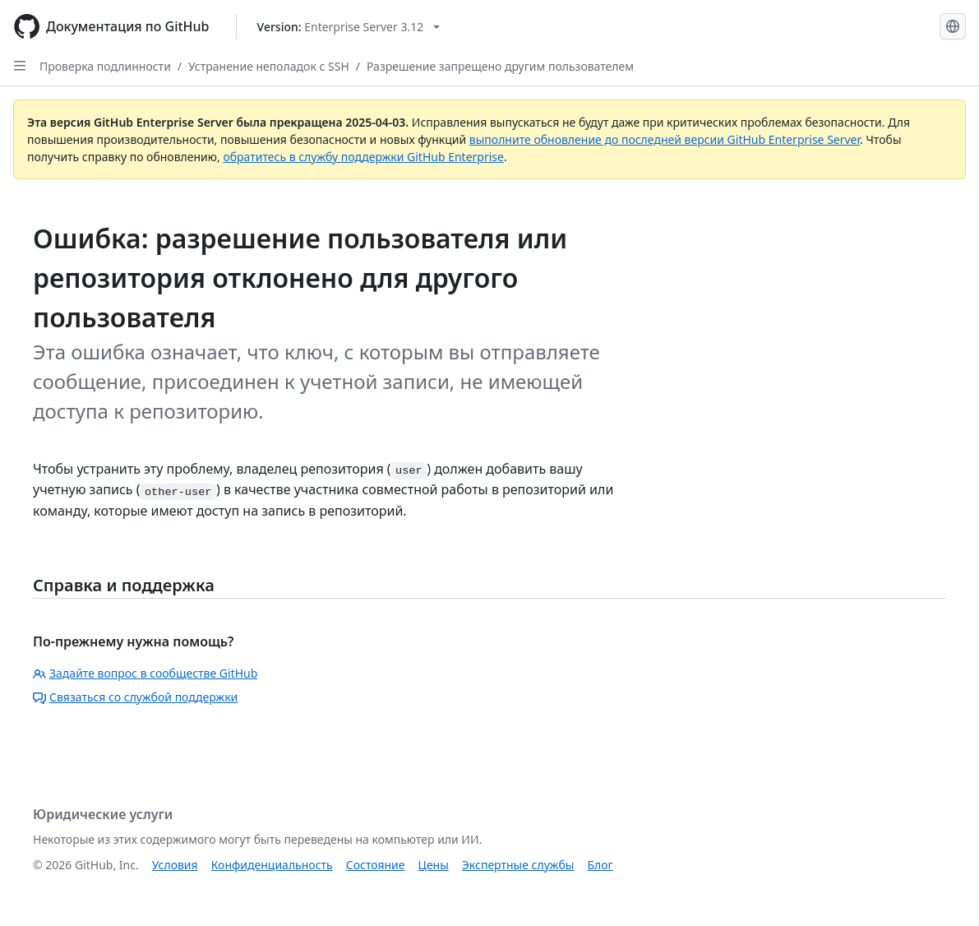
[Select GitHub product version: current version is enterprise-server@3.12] (349, 26)
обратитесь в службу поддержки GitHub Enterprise (363, 156)
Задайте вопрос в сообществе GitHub (145, 673)
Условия (175, 865)
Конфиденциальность (272, 865)
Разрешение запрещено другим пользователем (500, 66)
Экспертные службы (518, 865)
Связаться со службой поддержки (135, 697)
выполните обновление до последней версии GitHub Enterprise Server (664, 139)
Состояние (375, 865)
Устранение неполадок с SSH (268, 66)
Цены (433, 865)
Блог (599, 865)
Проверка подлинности (105, 66)
